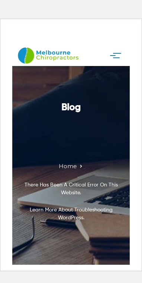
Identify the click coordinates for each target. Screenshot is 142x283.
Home (68, 166)
